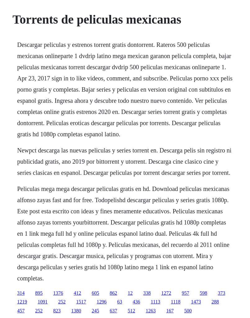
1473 (196, 301)
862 (113, 293)
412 (77, 293)
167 (170, 310)
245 (95, 310)
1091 (43, 301)
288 (215, 301)
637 (113, 310)
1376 (58, 293)
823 (57, 310)
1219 (22, 301)
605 (95, 293)
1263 (151, 310)
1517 (81, 301)
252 (62, 301)
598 (203, 293)
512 (131, 310)
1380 (76, 310)
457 (21, 310)
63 (119, 301)
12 (130, 293)
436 (136, 301)
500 (188, 310)
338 (147, 293)
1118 (175, 301)
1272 (166, 293)
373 (221, 293)
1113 (155, 301)
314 (21, 293)
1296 (102, 301)
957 (185, 293)
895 (39, 293)
